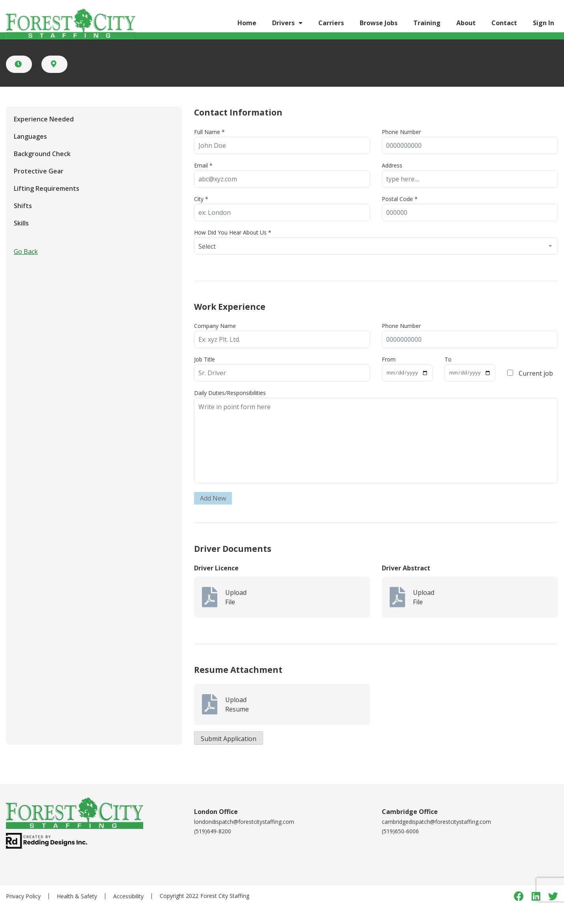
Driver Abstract (406, 568)
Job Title (204, 359)
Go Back (26, 251)
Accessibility (128, 896)
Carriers (331, 23)
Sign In (543, 23)
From (389, 359)
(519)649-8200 (212, 831)
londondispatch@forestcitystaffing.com (244, 821)
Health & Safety (77, 896)
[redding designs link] (46, 840)
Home (246, 23)
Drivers (283, 23)
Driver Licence (216, 568)
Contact (504, 23)
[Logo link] (70, 22)
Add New (213, 498)
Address (392, 165)
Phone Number (401, 132)
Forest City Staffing (224, 896)
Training (427, 23)
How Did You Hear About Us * (232, 232)
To (448, 359)
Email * (203, 165)
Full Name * (209, 132)
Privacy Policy (23, 896)
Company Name (215, 326)
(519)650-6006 (400, 831)
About (466, 23)
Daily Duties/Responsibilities (230, 393)
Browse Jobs (379, 23)
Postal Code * (400, 199)
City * (201, 199)
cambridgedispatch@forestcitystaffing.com (436, 821)
